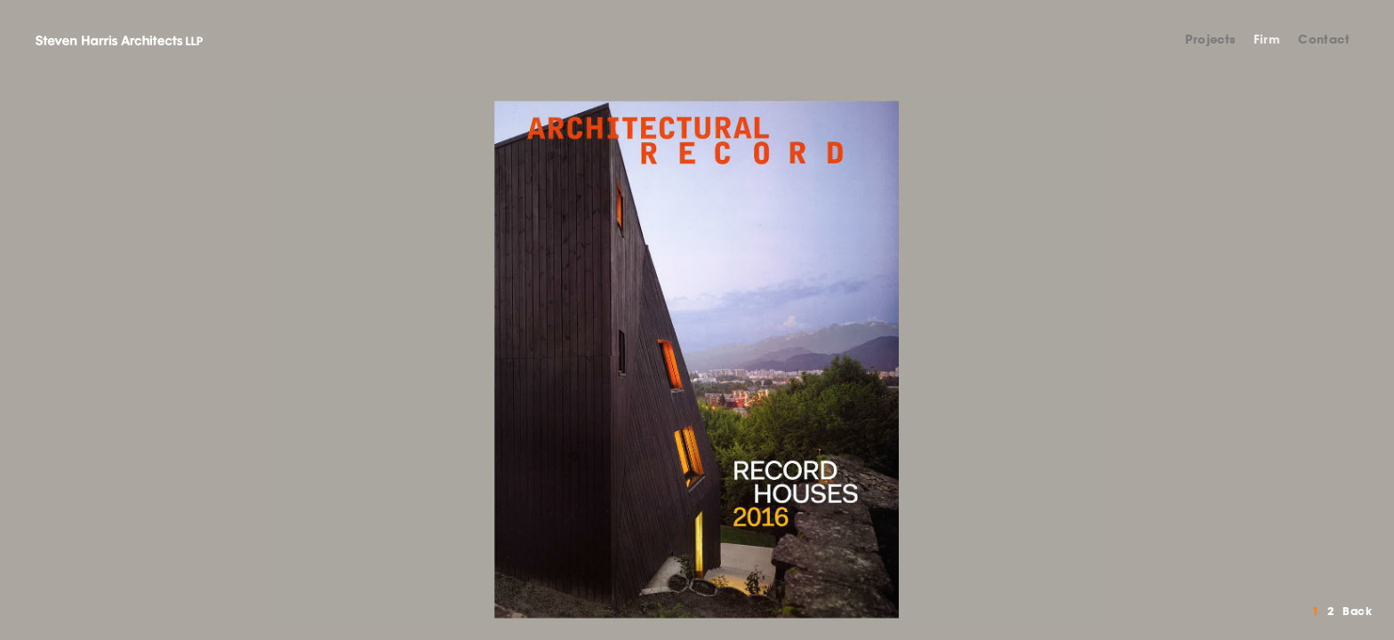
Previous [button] (348, 360)
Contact (1324, 39)
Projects (1210, 39)
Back (1357, 611)
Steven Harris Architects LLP (119, 40)
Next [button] (1045, 360)
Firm (1267, 39)
